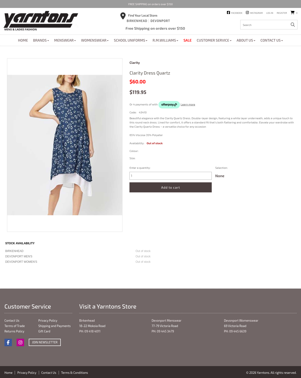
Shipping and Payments (54, 326)
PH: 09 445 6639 (235, 331)
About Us (246, 40)
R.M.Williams (165, 40)
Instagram (256, 12)
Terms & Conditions (74, 372)
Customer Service (214, 40)
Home (23, 40)
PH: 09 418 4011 (89, 331)
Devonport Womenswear (241, 320)
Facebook (236, 12)
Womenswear (95, 40)
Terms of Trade (14, 326)
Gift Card (44, 331)
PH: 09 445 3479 (163, 331)
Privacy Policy (47, 320)
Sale (187, 40)
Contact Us (272, 40)
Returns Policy (14, 331)
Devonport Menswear (167, 320)
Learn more (188, 104)
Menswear (65, 40)
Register (282, 12)
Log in (269, 12)
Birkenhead (137, 21)
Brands (41, 40)
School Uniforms (130, 40)
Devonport (160, 21)
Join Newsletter (44, 342)
